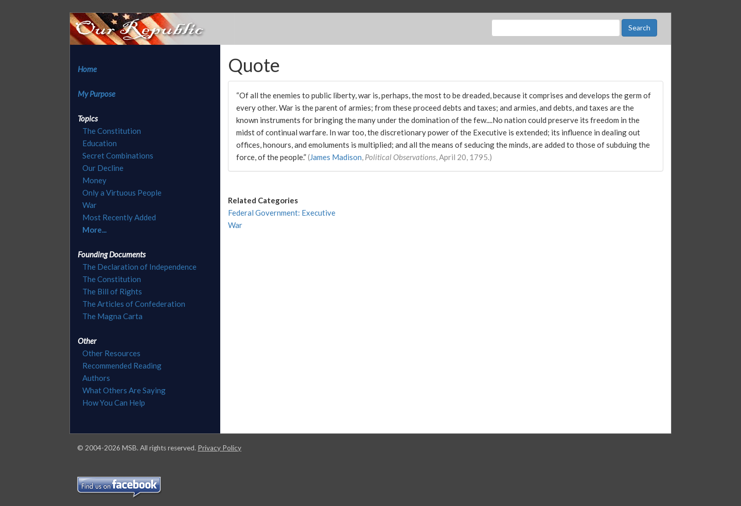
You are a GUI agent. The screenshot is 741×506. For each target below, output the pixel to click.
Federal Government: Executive (282, 212)
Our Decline (102, 167)
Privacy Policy (219, 448)
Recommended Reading (122, 365)
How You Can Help (113, 402)
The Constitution (111, 130)
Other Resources (111, 353)
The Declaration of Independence (139, 266)
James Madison (336, 157)
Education (99, 143)
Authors (96, 377)
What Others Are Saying (124, 390)
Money (94, 180)
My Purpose (96, 93)
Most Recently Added (119, 217)
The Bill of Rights (112, 291)
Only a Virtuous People (122, 192)
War (89, 205)
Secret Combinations (117, 155)
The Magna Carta (112, 316)
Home (87, 69)
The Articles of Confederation (133, 303)
